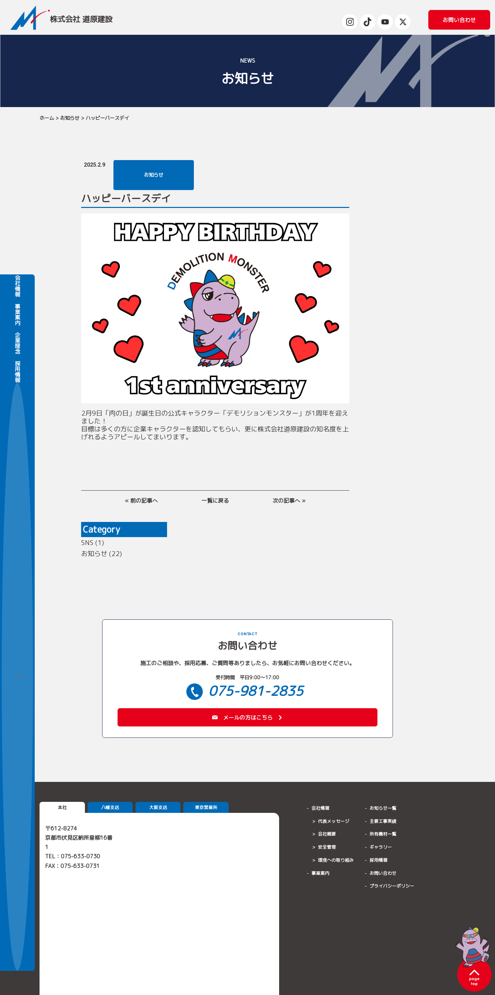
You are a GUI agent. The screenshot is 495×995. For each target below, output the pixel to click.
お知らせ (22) (101, 553)
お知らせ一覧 (383, 810)
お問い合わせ (383, 874)
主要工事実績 (383, 822)
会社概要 (327, 835)
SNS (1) (92, 542)
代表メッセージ (333, 822)
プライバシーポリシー (392, 887)
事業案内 (17, 505)
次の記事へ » (289, 500)
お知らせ (69, 118)
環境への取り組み (336, 862)
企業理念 (17, 534)
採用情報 (17, 563)
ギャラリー (381, 849)
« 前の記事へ (141, 500)
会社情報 (17, 476)
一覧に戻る (215, 500)
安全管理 (327, 849)
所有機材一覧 (383, 835)
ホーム (47, 118)
